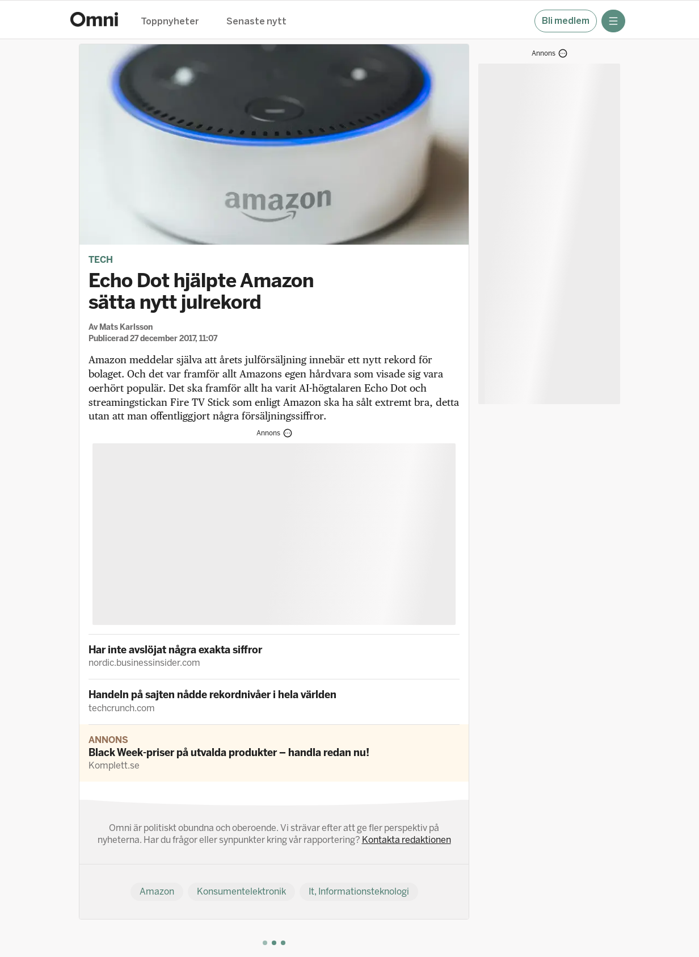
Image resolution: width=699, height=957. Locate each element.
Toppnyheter (170, 22)
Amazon (157, 891)
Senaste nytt (256, 22)
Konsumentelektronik (241, 891)
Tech (101, 259)
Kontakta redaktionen (406, 839)
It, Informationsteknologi (359, 891)
